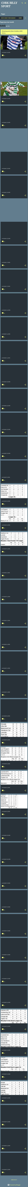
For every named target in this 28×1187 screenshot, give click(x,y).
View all (4, 33)
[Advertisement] (14, 70)
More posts (14, 1179)
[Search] (22, 3)
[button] (25, 56)
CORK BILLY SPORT (9, 4)
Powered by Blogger (14, 1185)
